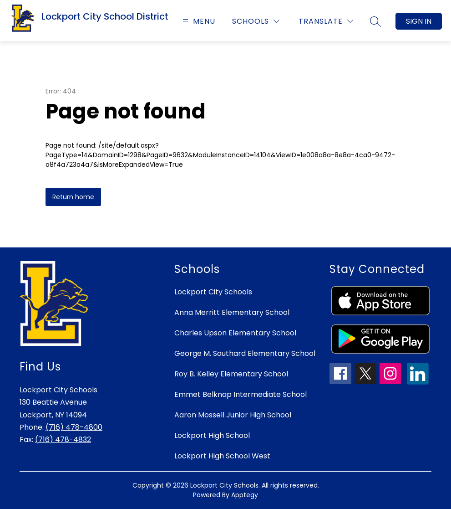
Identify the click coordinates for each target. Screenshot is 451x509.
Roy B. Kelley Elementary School (231, 374)
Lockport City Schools (213, 292)
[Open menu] (197, 21)
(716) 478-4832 (63, 439)
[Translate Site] (325, 21)
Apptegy (244, 494)
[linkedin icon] (418, 382)
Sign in (418, 21)
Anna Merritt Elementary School (231, 312)
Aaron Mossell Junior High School (232, 415)
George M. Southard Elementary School (244, 353)
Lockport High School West (222, 456)
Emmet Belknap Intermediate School (240, 394)
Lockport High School (212, 435)
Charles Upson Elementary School (235, 333)
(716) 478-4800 (74, 427)
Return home (73, 196)
